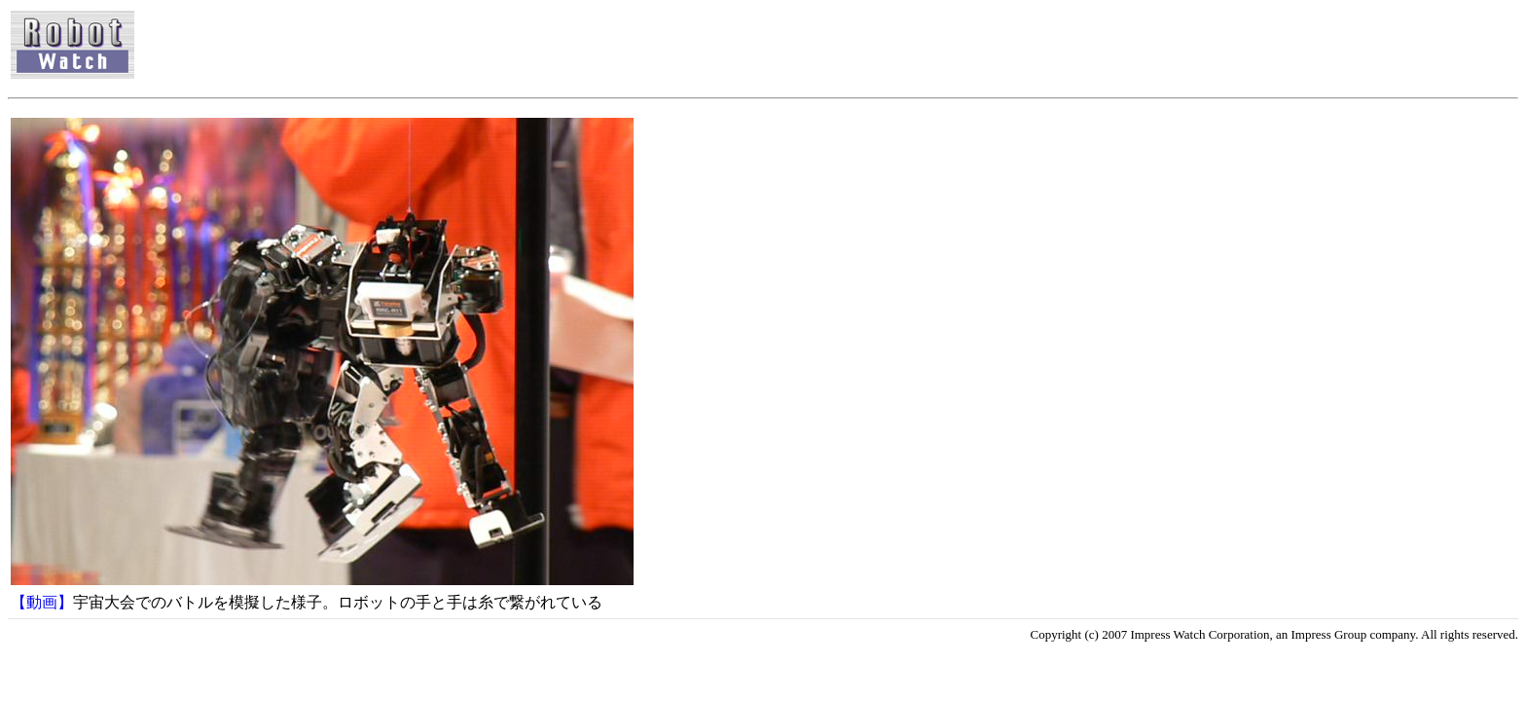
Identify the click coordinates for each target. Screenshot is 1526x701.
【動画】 (42, 602)
